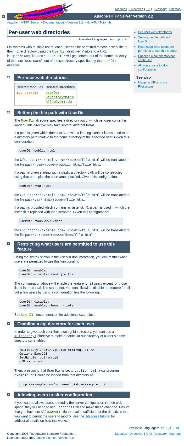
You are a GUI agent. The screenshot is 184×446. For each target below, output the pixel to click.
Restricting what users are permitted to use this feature (157, 49)
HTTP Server (30, 22)
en (111, 39)
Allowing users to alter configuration (153, 67)
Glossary (160, 9)
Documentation (53, 22)
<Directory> (25, 336)
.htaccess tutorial (97, 416)
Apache (12, 22)
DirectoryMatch (60, 97)
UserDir (59, 51)
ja (119, 39)
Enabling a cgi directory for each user (56, 324)
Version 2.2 (75, 22)
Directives (136, 9)
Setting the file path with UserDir (50, 112)
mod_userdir (28, 93)
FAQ (149, 9)
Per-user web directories (155, 32)
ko (126, 39)
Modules (121, 9)
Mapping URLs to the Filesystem (152, 84)
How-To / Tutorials (99, 22)
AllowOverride (59, 102)
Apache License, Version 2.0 (54, 438)
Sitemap (175, 9)
